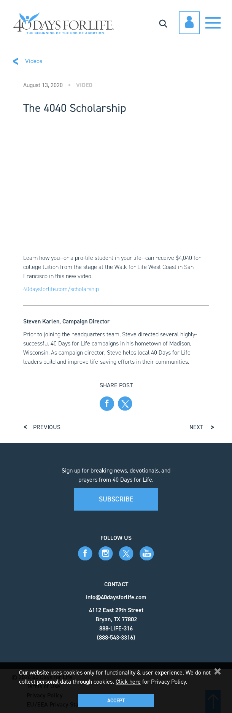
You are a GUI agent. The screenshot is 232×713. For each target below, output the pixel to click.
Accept (116, 700)
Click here (128, 682)
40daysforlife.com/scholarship (61, 289)
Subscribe (116, 499)
